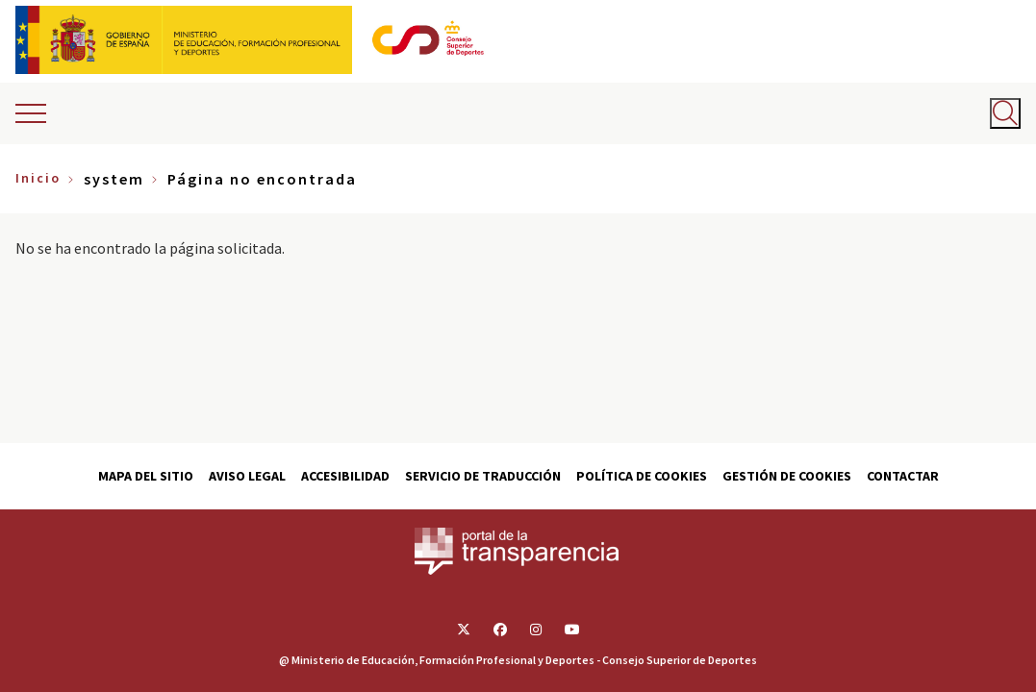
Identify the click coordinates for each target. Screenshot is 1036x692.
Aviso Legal (247, 475)
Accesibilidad (345, 475)
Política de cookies (641, 475)
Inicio (38, 177)
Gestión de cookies (786, 475)
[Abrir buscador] (1005, 113)
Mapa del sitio (145, 475)
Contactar (903, 475)
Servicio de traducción (483, 475)
